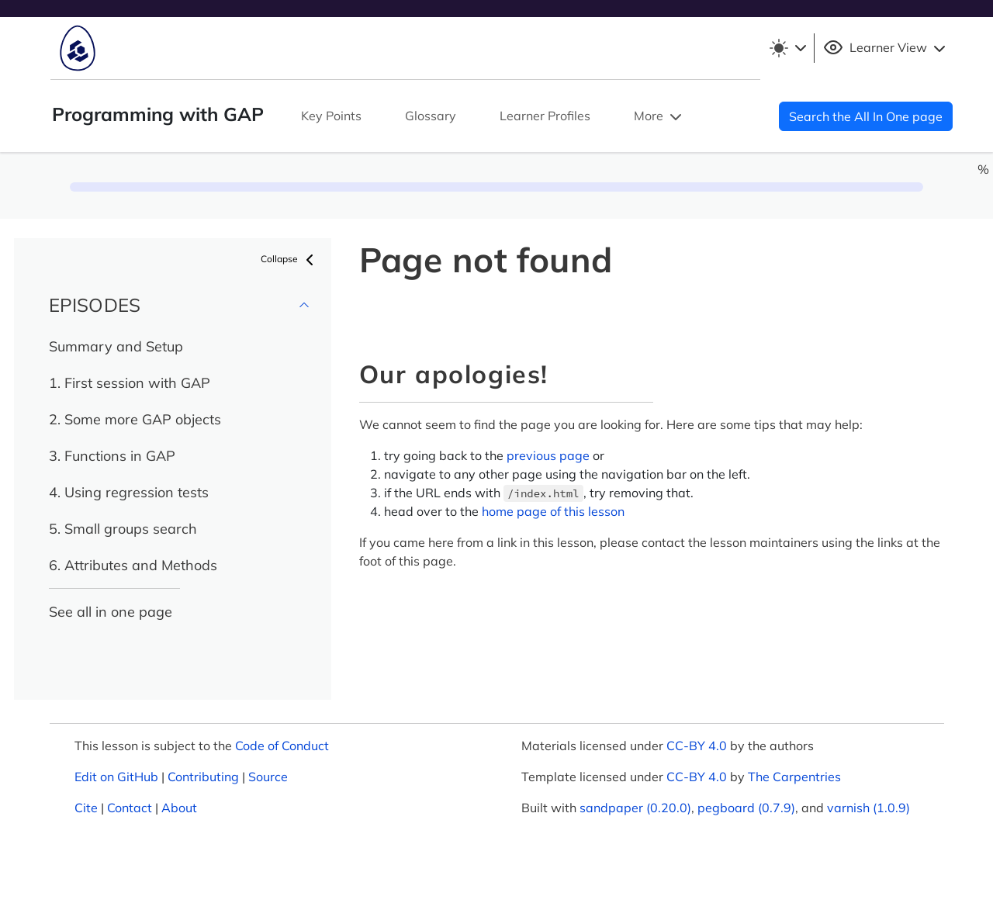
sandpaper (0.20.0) (635, 807)
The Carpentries (794, 776)
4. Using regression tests (129, 492)
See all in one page (110, 612)
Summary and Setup (116, 346)
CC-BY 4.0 (696, 745)
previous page (548, 455)
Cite (86, 807)
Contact (129, 807)
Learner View (886, 48)
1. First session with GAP (129, 383)
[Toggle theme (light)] (787, 48)
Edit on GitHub (116, 776)
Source (268, 776)
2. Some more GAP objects (135, 419)
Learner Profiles (545, 115)
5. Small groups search (123, 529)
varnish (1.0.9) (868, 807)
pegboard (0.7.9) (746, 807)
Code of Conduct (282, 745)
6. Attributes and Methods (133, 565)
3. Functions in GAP (112, 456)
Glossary (430, 115)
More (659, 117)
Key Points (331, 115)
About (179, 807)
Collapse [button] (290, 260)
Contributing (203, 776)
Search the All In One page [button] (866, 116)
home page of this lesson (553, 511)
